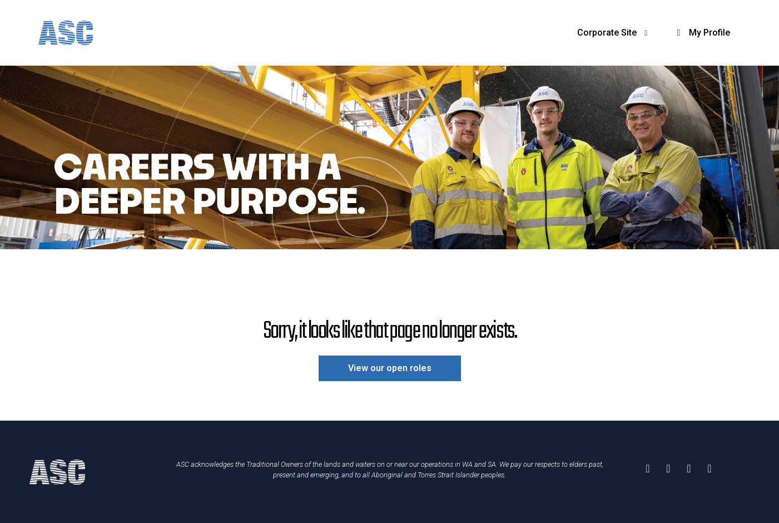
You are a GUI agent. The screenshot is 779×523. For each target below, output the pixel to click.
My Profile (701, 32)
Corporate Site (614, 32)
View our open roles (389, 368)
